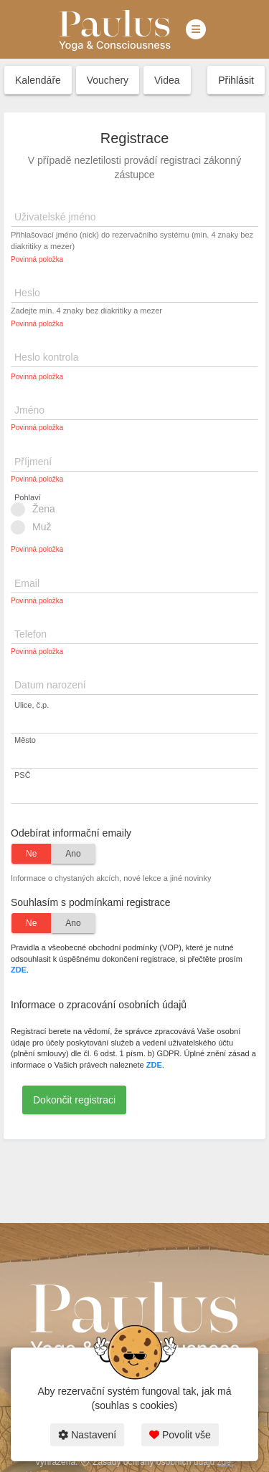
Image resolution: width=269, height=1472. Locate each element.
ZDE (19, 969)
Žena (38, 509)
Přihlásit (236, 80)
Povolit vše (180, 1435)
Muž (35, 527)
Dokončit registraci (74, 1100)
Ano (72, 854)
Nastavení (87, 1435)
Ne (31, 854)
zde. (225, 1462)
